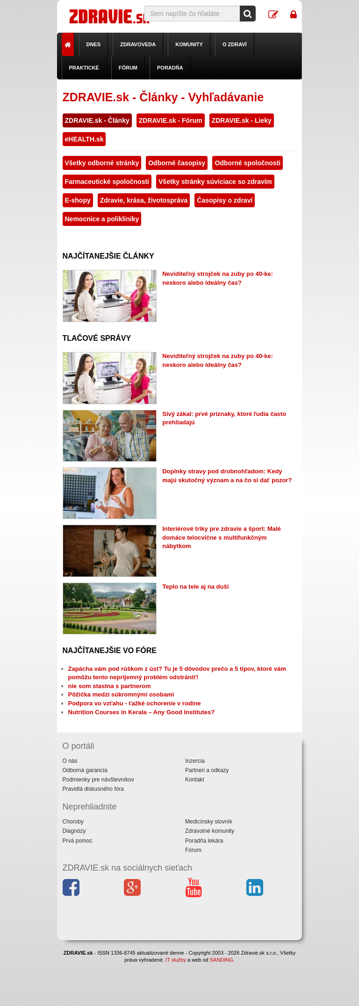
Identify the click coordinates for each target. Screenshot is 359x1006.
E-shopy (78, 200)
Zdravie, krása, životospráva (144, 200)
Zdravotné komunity (209, 831)
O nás (70, 761)
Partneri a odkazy (207, 770)
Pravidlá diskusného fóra (93, 789)
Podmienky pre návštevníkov (98, 779)
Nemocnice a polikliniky (102, 219)
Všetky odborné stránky (102, 163)
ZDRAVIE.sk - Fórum (170, 120)
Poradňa (170, 67)
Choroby (73, 821)
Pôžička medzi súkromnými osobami (121, 694)
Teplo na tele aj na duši (195, 586)
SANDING (221, 960)
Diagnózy (74, 831)
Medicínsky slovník (208, 821)
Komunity (189, 44)
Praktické (84, 67)
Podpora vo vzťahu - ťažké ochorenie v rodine (134, 703)
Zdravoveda (138, 44)
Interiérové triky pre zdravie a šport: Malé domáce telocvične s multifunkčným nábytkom (221, 537)
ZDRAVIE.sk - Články (97, 120)
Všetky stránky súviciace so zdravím (215, 181)
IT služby (175, 960)
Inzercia (195, 761)
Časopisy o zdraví (224, 200)
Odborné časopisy (176, 163)
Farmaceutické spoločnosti (107, 181)
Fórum (128, 67)
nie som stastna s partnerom (109, 685)
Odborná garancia (85, 770)
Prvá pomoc (78, 840)
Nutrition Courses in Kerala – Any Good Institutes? (141, 712)
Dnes (93, 44)
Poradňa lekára (204, 840)
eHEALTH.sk (84, 139)
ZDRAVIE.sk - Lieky (242, 120)
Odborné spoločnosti (247, 163)
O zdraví (235, 44)
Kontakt (194, 779)
